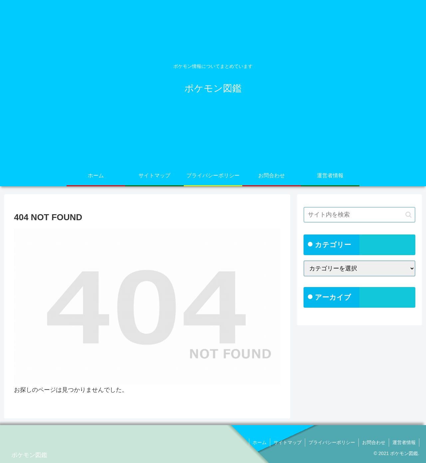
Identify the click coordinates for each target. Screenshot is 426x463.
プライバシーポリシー (332, 442)
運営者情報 (404, 442)
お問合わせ (373, 442)
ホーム (260, 442)
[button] (408, 215)
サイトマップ (288, 442)
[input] (359, 215)
